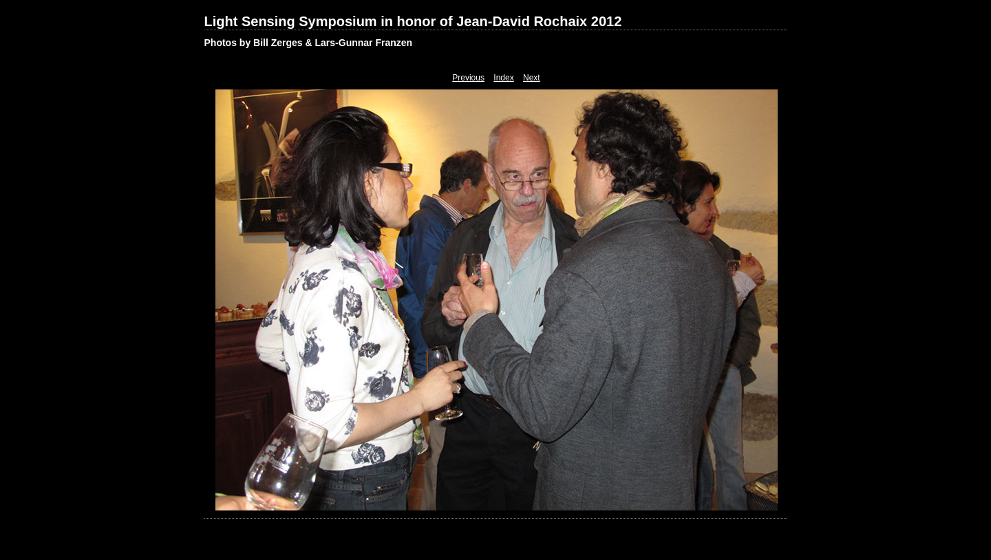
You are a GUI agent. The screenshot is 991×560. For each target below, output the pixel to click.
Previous (468, 78)
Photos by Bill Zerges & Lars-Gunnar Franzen (308, 42)
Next (531, 78)
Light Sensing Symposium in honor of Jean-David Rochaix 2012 (413, 21)
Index (503, 78)
